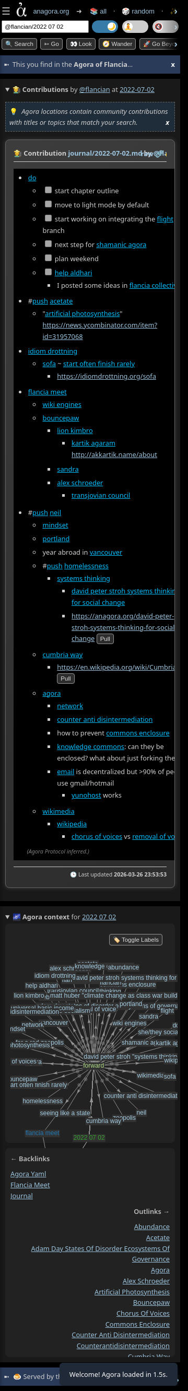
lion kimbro (74, 430)
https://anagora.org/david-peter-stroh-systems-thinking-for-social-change (124, 627)
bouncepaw (61, 418)
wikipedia (72, 823)
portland (56, 538)
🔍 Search (19, 44)
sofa (49, 363)
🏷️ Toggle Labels (136, 940)
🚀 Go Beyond (162, 44)
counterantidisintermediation (123, 1345)
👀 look (81, 44)
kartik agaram (93, 443)
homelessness (86, 565)
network (70, 705)
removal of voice (157, 836)
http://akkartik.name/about (114, 454)
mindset (55, 525)
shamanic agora (121, 244)
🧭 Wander (117, 44)
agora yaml (28, 1173)
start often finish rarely (99, 363)
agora (52, 693)
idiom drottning (52, 351)
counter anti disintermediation (104, 719)
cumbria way (63, 654)
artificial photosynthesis (82, 313)
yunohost (86, 795)
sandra (67, 469)
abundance (152, 1227)
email (65, 771)
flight (165, 219)
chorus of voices (97, 836)
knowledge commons (90, 746)
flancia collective (155, 285)
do (32, 177)
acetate (61, 301)
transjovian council (101, 495)
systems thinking (83, 578)
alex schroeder (80, 482)
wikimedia (59, 811)
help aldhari (73, 272)
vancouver (106, 552)
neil (55, 512)
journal (21, 1195)
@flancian (94, 89)
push (40, 301)
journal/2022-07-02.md (105, 153)
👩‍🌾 (18, 153)
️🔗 (159, 153)
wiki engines (62, 404)
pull (105, 639)
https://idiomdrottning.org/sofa (106, 376)
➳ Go (51, 44)
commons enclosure (138, 733)
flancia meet (47, 391)
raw (147, 153)
